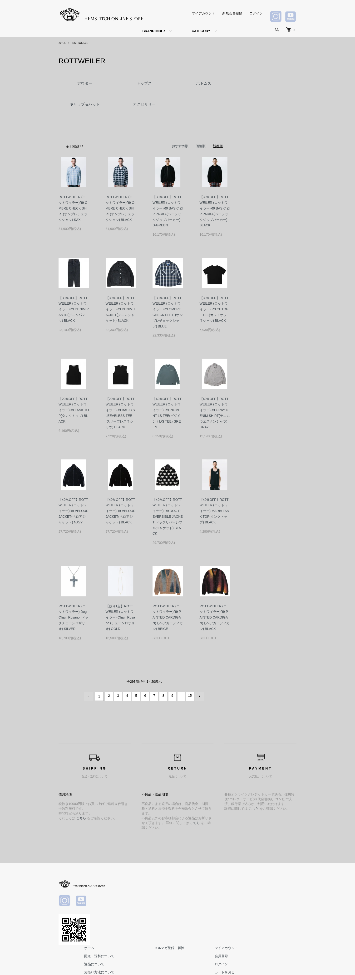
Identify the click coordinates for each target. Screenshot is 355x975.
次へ (198, 695)
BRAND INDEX (153, 31)
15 (189, 695)
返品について (170, 897)
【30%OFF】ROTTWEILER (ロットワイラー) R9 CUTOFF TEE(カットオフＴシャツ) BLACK (214, 309)
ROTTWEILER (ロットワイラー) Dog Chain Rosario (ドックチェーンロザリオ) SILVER (73, 617)
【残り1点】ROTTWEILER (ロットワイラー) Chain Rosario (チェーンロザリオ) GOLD (120, 617)
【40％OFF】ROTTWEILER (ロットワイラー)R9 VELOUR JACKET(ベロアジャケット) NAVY (74, 511)
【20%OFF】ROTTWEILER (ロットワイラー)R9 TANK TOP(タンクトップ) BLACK (74, 410)
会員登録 (279, 889)
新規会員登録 (232, 13)
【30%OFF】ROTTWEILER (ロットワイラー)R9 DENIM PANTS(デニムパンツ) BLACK (74, 309)
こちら (81, 817)
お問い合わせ (283, 913)
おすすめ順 (180, 146)
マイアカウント (203, 13)
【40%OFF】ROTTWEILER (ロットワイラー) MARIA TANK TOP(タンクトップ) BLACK (214, 511)
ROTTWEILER (83, 42)
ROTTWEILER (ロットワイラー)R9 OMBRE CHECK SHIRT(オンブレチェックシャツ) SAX (73, 208)
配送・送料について (175, 889)
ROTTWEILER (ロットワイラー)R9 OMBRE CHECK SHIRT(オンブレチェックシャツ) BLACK (120, 208)
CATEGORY (201, 31)
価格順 (201, 146)
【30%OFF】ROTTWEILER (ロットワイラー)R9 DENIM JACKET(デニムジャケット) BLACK (120, 309)
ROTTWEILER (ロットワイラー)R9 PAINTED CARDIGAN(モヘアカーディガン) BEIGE (168, 617)
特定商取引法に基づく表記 (180, 913)
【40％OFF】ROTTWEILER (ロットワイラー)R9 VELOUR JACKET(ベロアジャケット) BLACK (121, 511)
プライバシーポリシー (177, 921)
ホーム (63, 42)
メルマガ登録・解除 (237, 881)
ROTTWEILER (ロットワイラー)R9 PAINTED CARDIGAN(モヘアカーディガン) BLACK (215, 617)
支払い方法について (175, 905)
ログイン (256, 13)
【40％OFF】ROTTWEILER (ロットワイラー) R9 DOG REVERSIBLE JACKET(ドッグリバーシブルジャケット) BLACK (168, 517)
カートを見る (283, 905)
